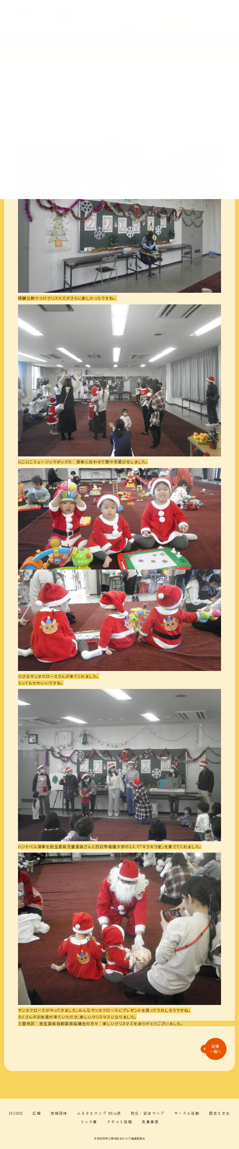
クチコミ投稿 (119, 1121)
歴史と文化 (219, 1113)
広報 (36, 1113)
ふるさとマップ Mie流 (99, 1113)
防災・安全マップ (148, 1113)
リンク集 (88, 1121)
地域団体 (58, 1113)
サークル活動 (186, 1113)
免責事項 (150, 1121)
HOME (16, 1113)
